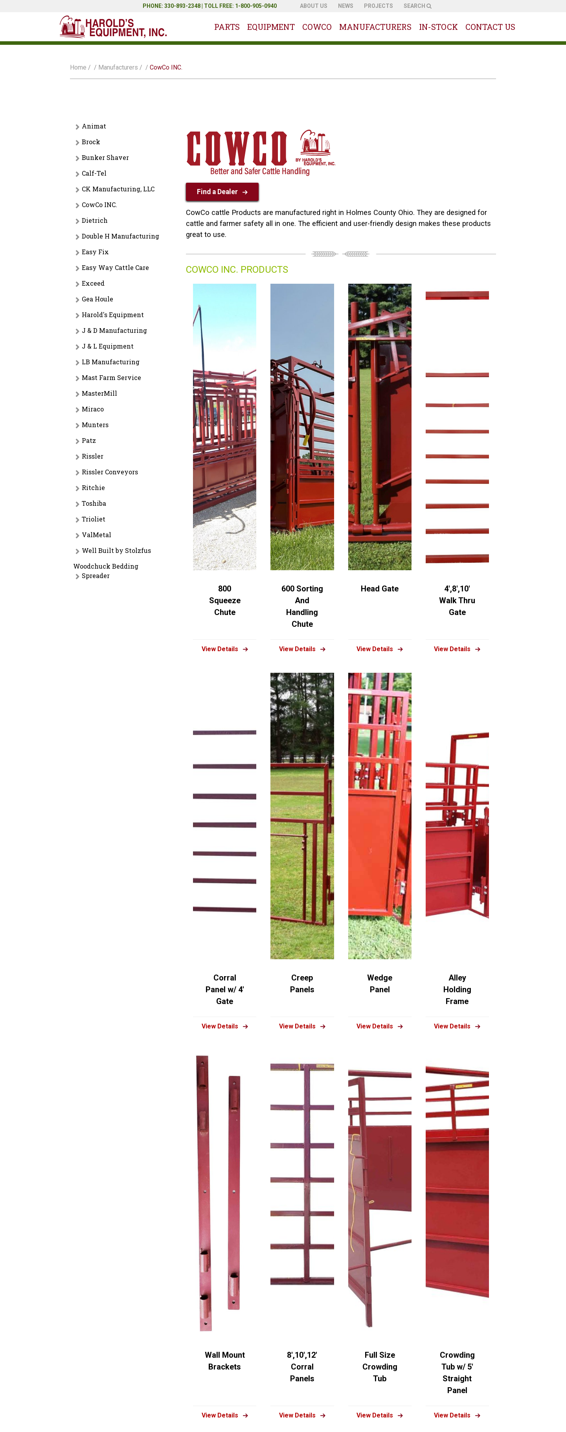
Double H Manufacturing (120, 236)
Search (418, 6)
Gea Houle (97, 299)
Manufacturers (375, 27)
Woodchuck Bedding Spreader (105, 571)
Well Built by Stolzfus (116, 550)
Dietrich (95, 220)
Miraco (93, 409)
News (345, 6)
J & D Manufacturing (114, 330)
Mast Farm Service (111, 377)
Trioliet (93, 519)
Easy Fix (95, 252)
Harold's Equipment (113, 314)
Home (78, 67)
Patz (89, 440)
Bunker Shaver (105, 157)
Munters (95, 424)
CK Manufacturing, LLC (118, 189)
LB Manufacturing (111, 362)
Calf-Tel (94, 173)
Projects (378, 6)
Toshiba (94, 503)
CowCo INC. (99, 204)
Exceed (93, 283)
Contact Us (490, 27)
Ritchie (93, 487)
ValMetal (96, 535)
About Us (313, 6)
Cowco (317, 27)
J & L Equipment (108, 346)
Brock (91, 142)
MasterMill (99, 393)
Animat (94, 126)
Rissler (92, 456)
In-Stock (438, 27)
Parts (227, 27)
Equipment (271, 27)
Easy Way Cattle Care (115, 267)
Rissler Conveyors (110, 472)
